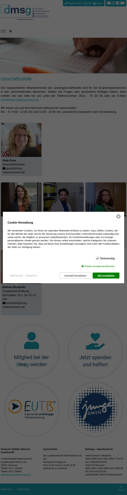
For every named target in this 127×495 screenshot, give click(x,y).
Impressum (31, 275)
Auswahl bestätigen (75, 275)
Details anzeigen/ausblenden (99, 266)
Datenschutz (16, 275)
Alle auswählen (106, 275)
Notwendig (107, 258)
